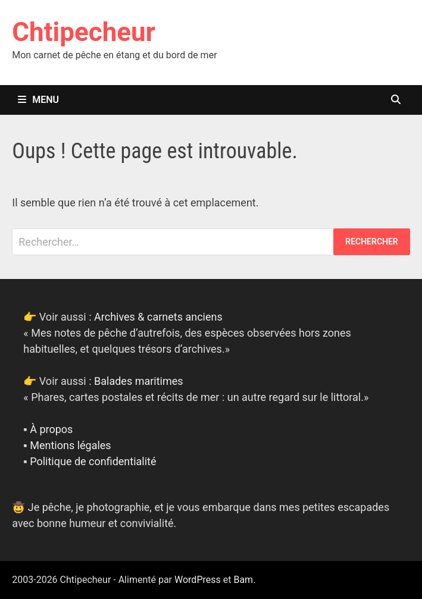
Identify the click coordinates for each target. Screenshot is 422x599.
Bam (243, 579)
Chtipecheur (83, 32)
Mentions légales (70, 445)
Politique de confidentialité (93, 461)
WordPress (197, 579)
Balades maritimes (138, 381)
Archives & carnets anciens (158, 317)
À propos (51, 429)
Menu (38, 99)
